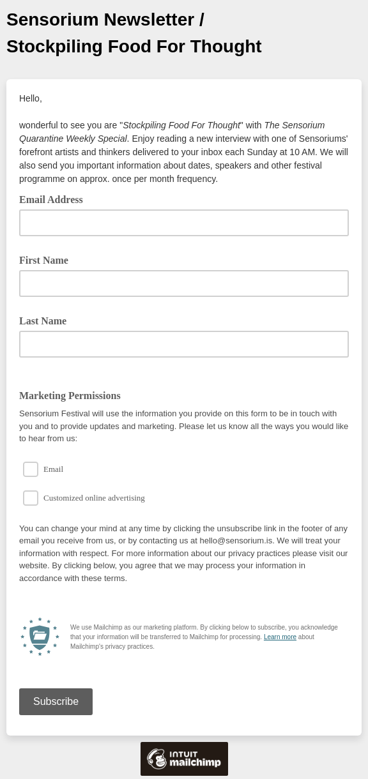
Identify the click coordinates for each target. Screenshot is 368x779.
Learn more (280, 636)
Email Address (55, 199)
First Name (43, 260)
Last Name (42, 320)
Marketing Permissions (70, 395)
